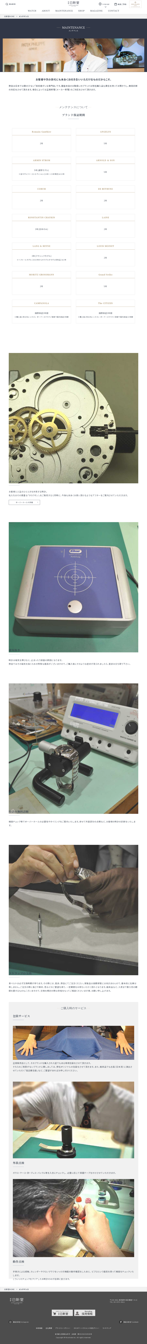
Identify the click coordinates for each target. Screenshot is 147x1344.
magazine (96, 10)
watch (32, 10)
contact (113, 10)
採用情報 (39, 1328)
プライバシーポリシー (62, 1328)
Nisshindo (69, 1337)
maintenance (64, 10)
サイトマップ (107, 1328)
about (46, 10)
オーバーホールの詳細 (24, 514)
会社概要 (49, 1328)
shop (81, 10)
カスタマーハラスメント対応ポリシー (86, 1328)
